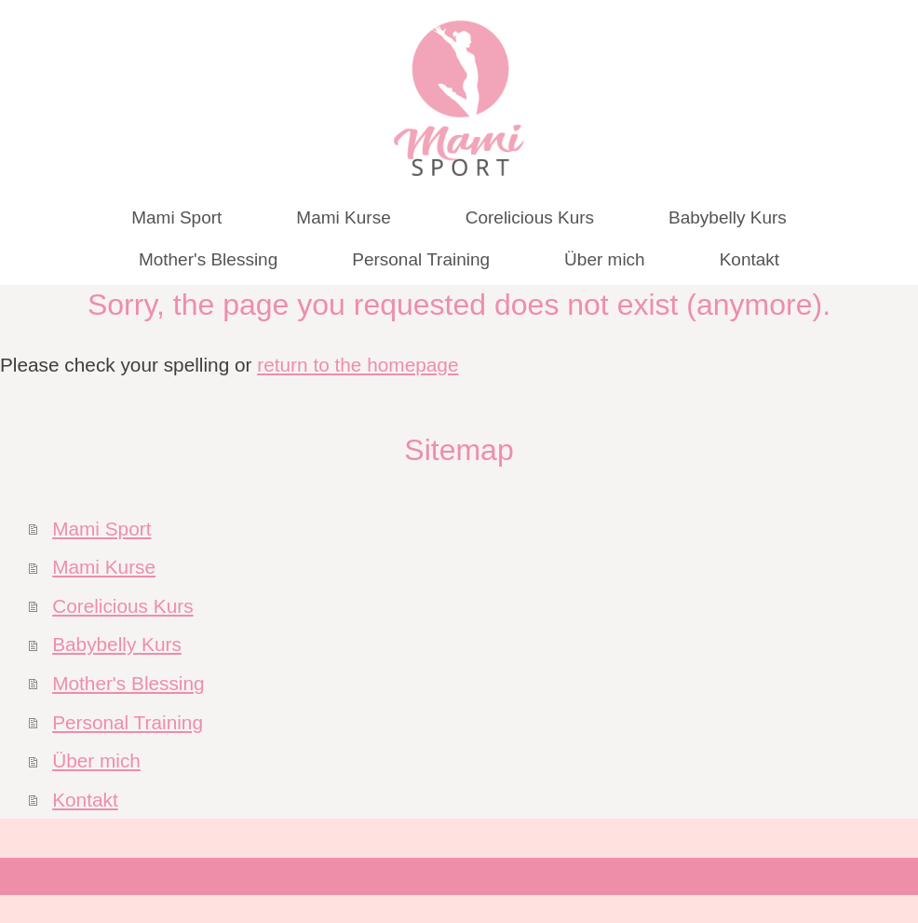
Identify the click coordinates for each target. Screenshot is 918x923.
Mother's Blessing (128, 683)
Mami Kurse (103, 566)
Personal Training (127, 722)
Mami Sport (101, 528)
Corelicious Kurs (122, 606)
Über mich (96, 760)
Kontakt (85, 799)
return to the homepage (357, 364)
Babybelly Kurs (117, 644)
